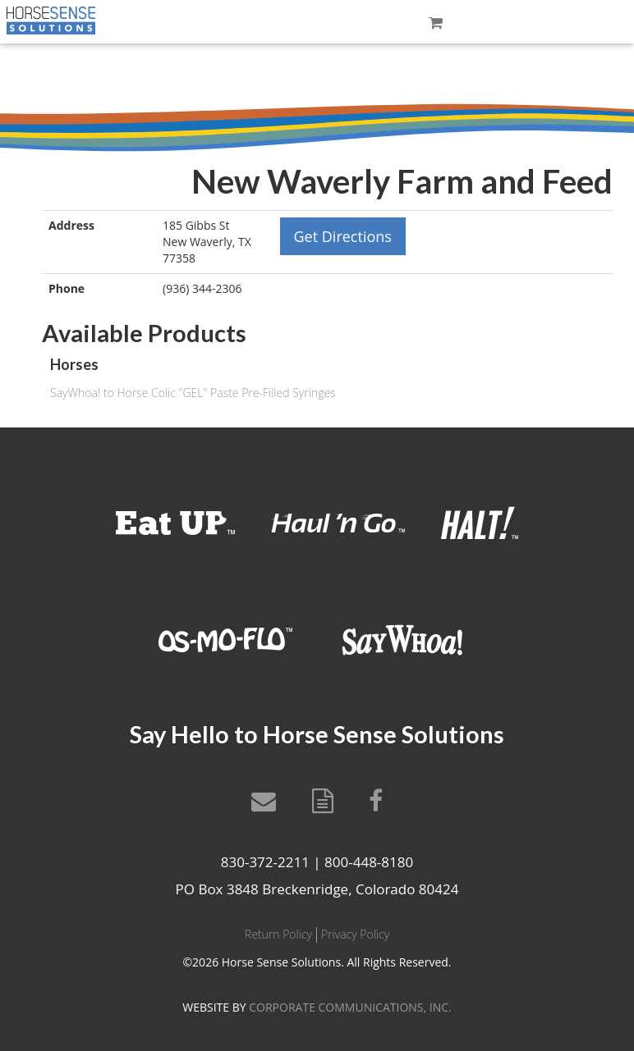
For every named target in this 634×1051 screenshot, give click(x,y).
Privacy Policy (355, 934)
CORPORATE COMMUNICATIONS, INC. (350, 1007)
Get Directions (343, 236)
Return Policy (278, 934)
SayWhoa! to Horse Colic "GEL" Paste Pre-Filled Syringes (193, 392)
